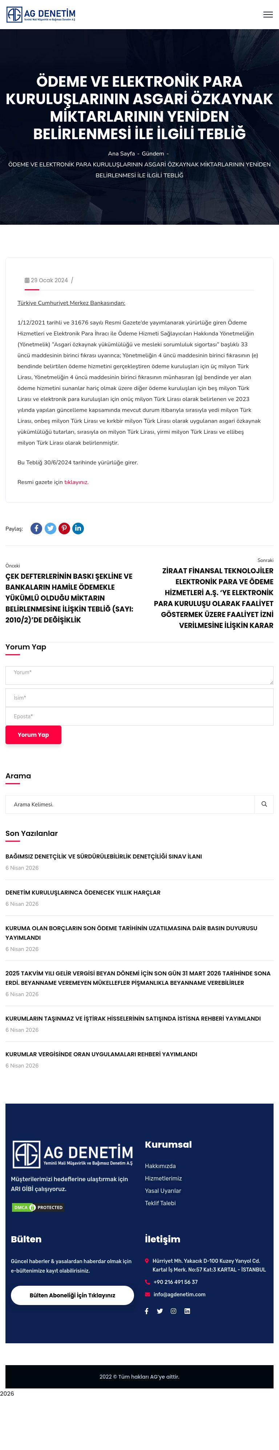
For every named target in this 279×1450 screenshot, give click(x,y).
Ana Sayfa (121, 154)
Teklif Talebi (160, 1203)
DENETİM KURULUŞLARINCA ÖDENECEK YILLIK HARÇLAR (83, 892)
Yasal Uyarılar (163, 1190)
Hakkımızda (160, 1166)
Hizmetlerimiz (163, 1178)
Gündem (153, 154)
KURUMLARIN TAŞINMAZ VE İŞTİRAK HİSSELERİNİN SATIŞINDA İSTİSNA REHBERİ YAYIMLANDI (133, 1018)
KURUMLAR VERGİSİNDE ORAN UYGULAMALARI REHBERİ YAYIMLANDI (101, 1054)
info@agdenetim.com (180, 1295)
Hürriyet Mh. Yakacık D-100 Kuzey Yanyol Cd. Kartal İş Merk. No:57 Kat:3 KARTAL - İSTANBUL (209, 1265)
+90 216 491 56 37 (176, 1282)
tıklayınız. (76, 482)
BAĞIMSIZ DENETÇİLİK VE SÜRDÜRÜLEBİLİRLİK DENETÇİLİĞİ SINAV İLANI (103, 856)
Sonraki (266, 560)
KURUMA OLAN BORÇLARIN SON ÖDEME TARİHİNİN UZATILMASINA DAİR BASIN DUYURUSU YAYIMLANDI (131, 933)
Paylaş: (14, 529)
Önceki (12, 566)
